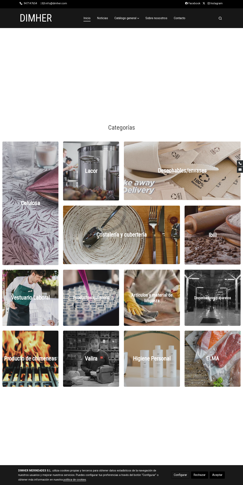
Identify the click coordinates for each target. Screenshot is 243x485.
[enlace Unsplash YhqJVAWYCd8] (213, 297)
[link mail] (240, 170)
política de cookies (74, 479)
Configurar (180, 475)
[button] (126, 18)
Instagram (215, 3)
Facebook (192, 3)
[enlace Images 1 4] (152, 297)
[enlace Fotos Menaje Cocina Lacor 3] (91, 171)
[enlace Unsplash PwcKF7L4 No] (91, 297)
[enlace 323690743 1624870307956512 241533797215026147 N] (30, 297)
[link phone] (240, 163)
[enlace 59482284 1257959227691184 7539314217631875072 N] (121, 234)
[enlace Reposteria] (213, 235)
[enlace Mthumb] (30, 203)
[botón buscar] (220, 18)
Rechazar (199, 475)
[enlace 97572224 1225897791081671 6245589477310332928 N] (182, 170)
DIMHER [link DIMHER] (36, 18)
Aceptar (217, 475)
